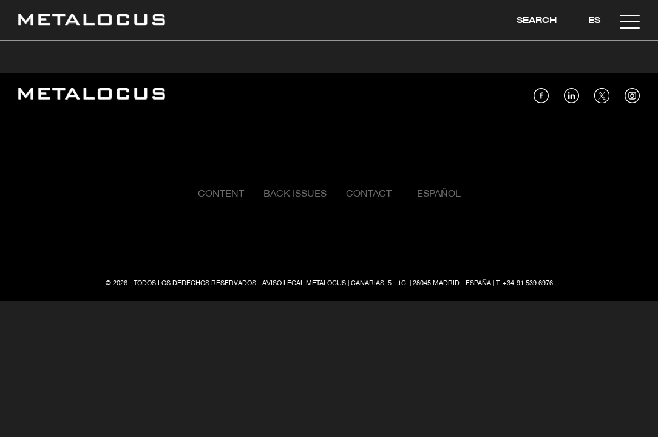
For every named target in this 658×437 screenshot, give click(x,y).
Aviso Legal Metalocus (304, 283)
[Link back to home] (91, 21)
